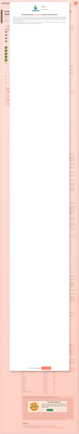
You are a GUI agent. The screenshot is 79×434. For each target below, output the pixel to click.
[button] (50, 410)
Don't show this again (35, 368)
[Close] (67, 3)
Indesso (37, 15)
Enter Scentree (46, 368)
